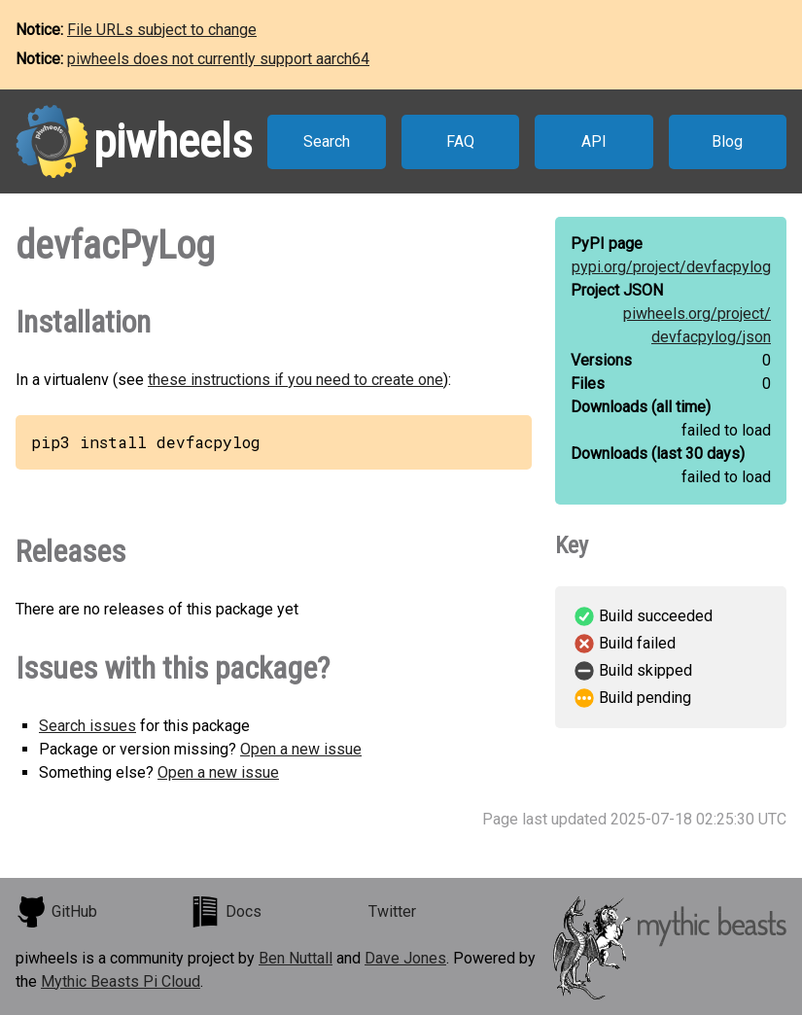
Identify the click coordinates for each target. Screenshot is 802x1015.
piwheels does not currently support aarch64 (218, 59)
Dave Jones (405, 958)
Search (326, 141)
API (594, 141)
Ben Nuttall (295, 958)
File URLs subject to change (162, 29)
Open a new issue (301, 749)
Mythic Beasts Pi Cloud (120, 981)
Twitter (392, 911)
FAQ (460, 141)
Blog (727, 141)
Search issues (87, 726)
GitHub (56, 912)
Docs (226, 912)
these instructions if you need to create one (295, 379)
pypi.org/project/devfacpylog (671, 267)
